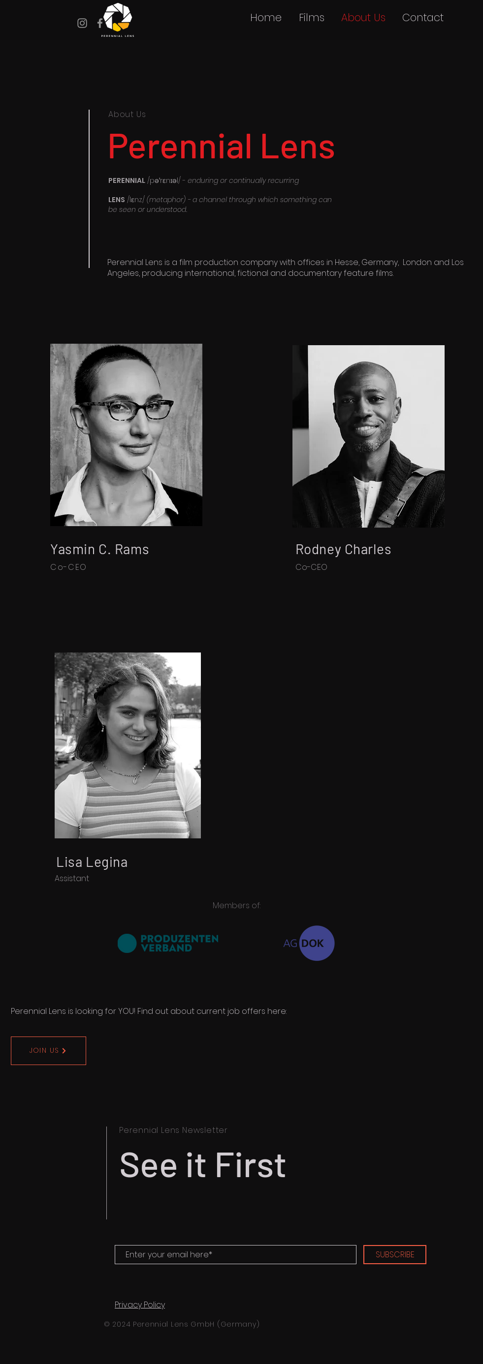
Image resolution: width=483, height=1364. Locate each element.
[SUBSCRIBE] (394, 1254)
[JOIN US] (48, 1051)
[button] (311, 18)
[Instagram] (82, 23)
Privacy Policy (140, 1304)
